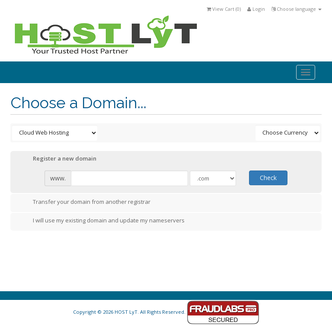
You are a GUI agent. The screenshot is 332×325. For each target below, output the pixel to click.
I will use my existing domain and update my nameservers (102, 221)
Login (256, 9)
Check (268, 178)
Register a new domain (57, 159)
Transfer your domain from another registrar (84, 202)
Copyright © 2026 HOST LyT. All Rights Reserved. (166, 312)
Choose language (296, 9)
